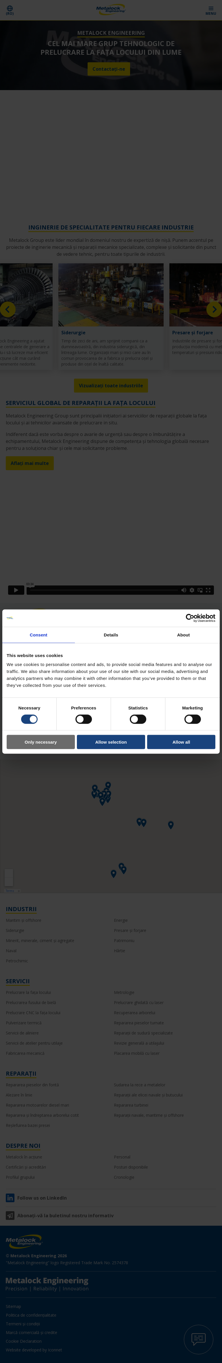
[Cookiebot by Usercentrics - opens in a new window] (190, 618)
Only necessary (41, 742)
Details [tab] (111, 634)
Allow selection (111, 742)
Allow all (181, 742)
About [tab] (183, 634)
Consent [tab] (38, 634)
